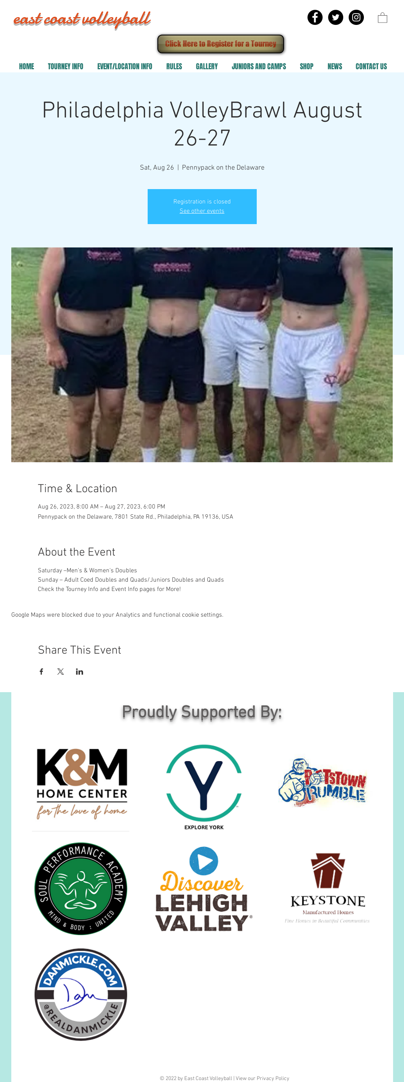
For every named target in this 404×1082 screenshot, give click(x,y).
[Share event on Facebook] (41, 671)
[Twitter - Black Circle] (335, 17)
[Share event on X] (60, 671)
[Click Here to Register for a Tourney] (220, 44)
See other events (202, 211)
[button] (382, 17)
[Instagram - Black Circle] (356, 17)
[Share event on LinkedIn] (79, 671)
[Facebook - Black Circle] (315, 17)
